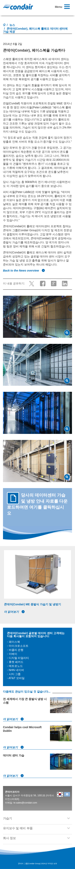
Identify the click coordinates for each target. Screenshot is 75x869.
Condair (18, 7)
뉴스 (12, 25)
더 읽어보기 (14, 611)
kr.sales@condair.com (25, 802)
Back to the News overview (24, 270)
